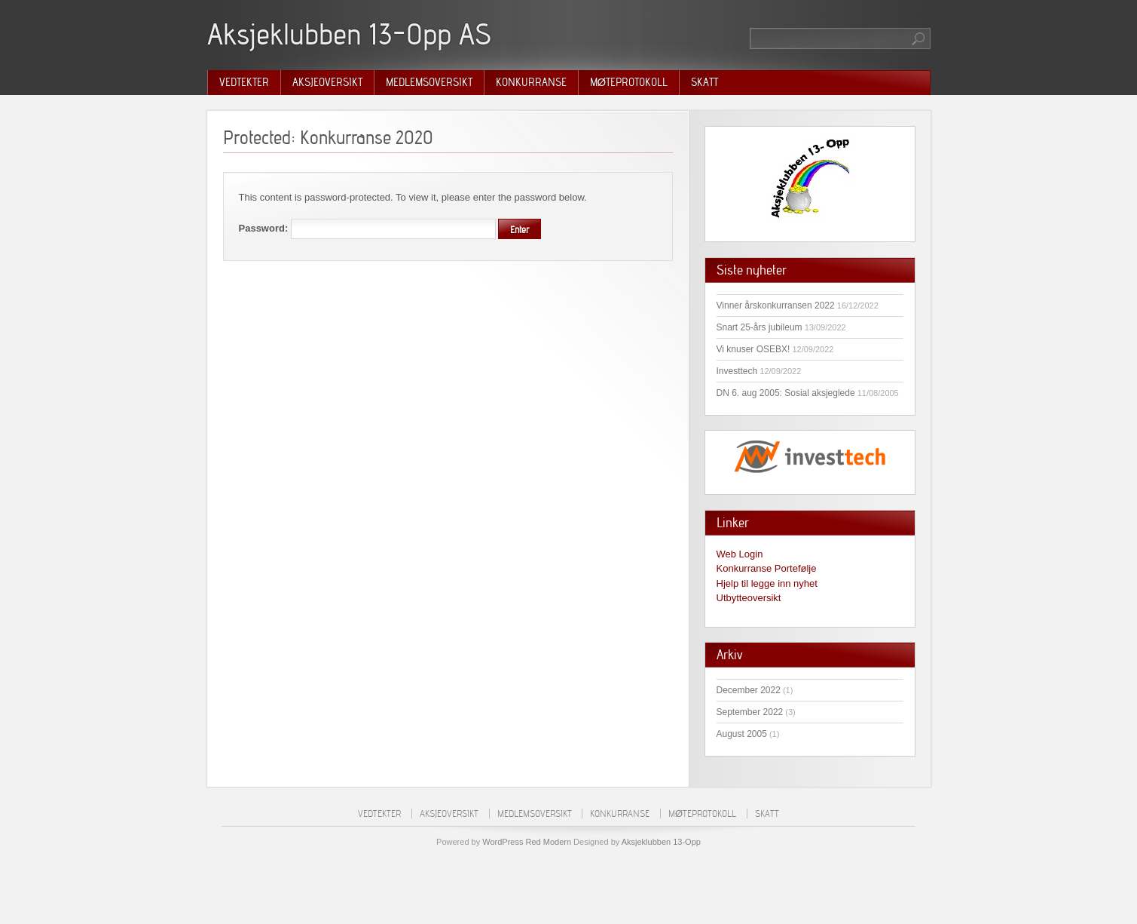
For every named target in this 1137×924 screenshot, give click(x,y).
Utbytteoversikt (749, 597)
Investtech (737, 371)
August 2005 (742, 734)
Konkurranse (531, 82)
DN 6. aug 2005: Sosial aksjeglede (786, 393)
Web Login (740, 554)
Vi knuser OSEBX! (753, 349)
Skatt (704, 82)
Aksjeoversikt (327, 82)
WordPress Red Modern (526, 841)
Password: (367, 228)
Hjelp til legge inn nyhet (767, 583)
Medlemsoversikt (429, 82)
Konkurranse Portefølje (767, 568)
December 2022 (749, 690)
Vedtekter (244, 82)
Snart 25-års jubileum (759, 327)
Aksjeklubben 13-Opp (661, 841)
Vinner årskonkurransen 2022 (776, 305)
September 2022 (750, 712)
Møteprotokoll (629, 82)
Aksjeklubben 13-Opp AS (349, 34)
